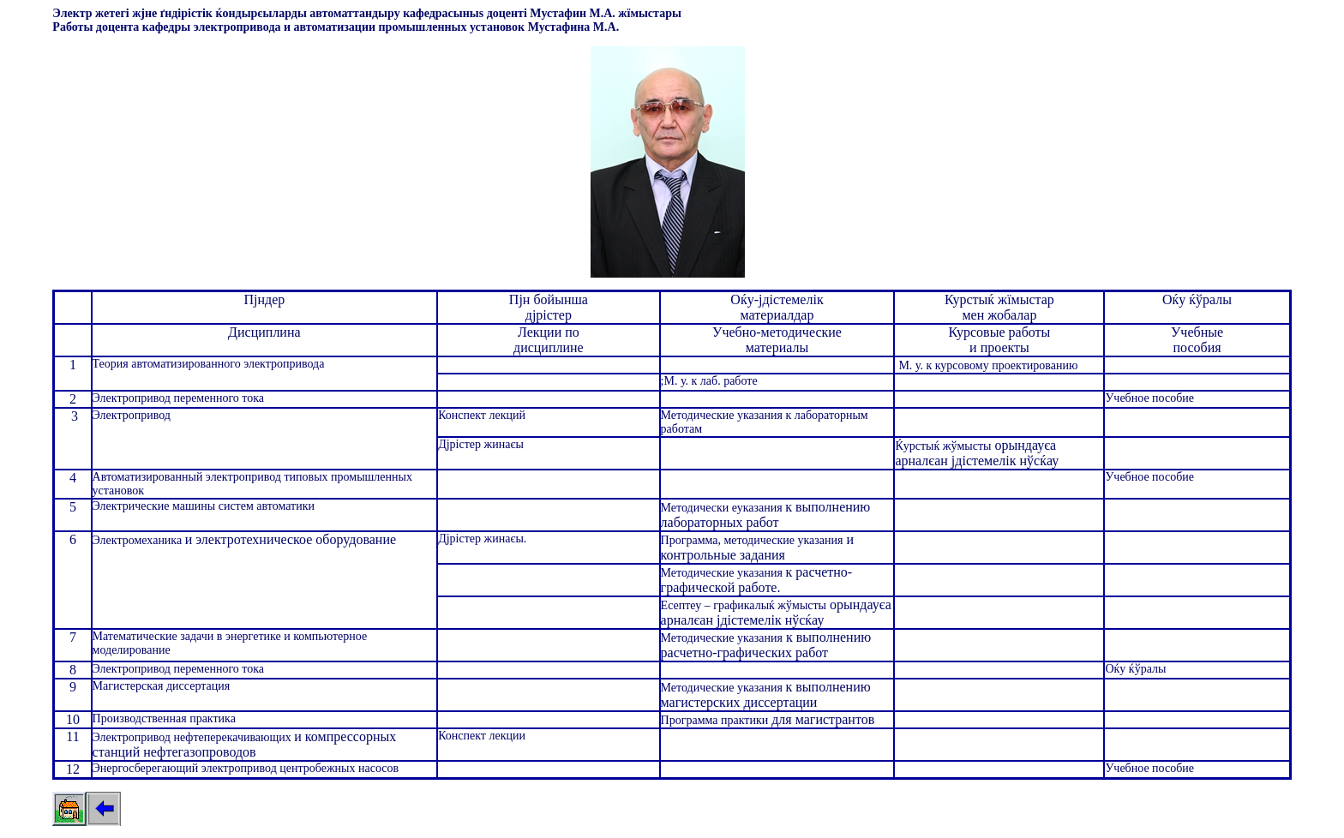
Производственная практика (164, 718)
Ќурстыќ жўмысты (943, 446)
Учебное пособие (1149, 398)
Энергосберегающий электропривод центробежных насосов (246, 768)
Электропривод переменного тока (179, 398)
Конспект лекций (481, 415)
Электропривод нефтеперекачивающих (194, 737)
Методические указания (723, 572)
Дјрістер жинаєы (481, 444)
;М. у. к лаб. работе (709, 380)
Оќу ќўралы (1135, 668)
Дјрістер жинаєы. (482, 538)
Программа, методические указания (752, 540)
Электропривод (132, 415)
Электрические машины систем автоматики (204, 506)
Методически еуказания (723, 507)
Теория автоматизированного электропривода (209, 363)
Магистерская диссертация (162, 685)
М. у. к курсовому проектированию (987, 365)
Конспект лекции (481, 735)
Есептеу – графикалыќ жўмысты (743, 605)
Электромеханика (139, 540)
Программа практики (715, 720)
